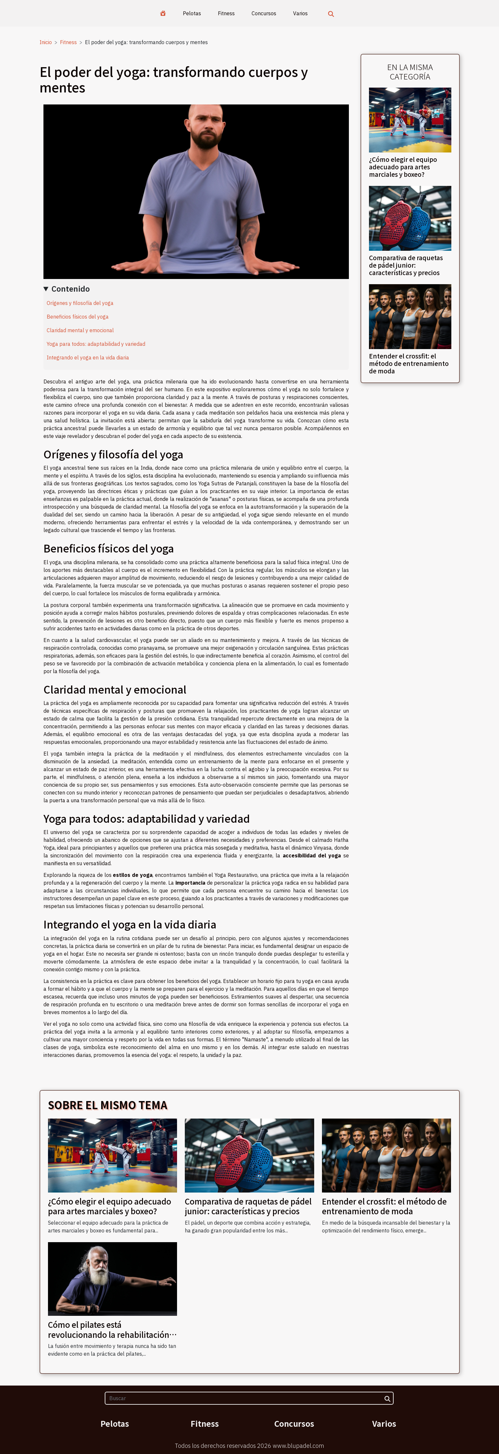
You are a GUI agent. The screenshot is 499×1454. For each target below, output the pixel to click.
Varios (300, 13)
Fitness (226, 13)
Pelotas (192, 13)
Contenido (71, 289)
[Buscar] (249, 1398)
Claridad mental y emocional (80, 330)
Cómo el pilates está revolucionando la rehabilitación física (108, 1334)
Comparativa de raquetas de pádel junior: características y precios (406, 265)
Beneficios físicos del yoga (78, 316)
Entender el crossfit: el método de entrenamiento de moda (409, 363)
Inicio (46, 42)
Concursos (264, 13)
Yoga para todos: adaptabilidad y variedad (96, 344)
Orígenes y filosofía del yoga (80, 303)
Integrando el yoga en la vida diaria (88, 357)
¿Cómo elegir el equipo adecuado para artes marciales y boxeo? (403, 167)
